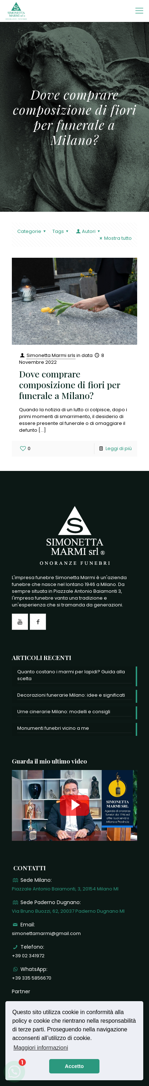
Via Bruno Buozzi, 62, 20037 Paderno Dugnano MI (68, 911)
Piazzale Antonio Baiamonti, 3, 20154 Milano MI (65, 888)
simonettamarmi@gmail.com (46, 933)
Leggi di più (119, 448)
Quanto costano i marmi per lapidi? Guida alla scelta (71, 675)
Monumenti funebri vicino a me (53, 728)
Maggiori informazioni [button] (40, 1048)
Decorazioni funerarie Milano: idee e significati (71, 695)
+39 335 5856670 (31, 978)
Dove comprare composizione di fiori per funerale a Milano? (69, 384)
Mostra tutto (115, 238)
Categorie (32, 231)
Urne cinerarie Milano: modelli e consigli (63, 711)
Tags (61, 231)
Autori (88, 231)
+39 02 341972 (28, 955)
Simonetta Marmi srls (51, 355)
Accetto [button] (74, 1066)
